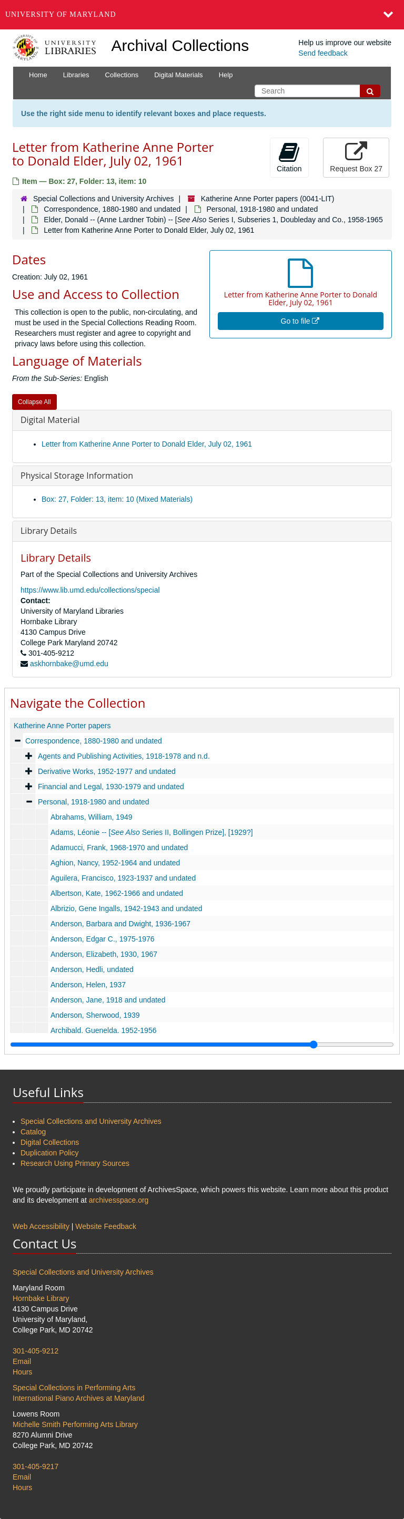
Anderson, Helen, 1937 (88, 984)
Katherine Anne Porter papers (62, 725)
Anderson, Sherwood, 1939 (95, 1015)
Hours (22, 1372)
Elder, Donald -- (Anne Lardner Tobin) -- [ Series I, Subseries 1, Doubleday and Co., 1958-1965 (213, 219)
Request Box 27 (356, 157)
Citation (289, 157)
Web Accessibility (41, 1226)
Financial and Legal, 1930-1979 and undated (111, 786)
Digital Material (50, 420)
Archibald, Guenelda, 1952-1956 (103, 1030)
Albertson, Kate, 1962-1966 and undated (116, 893)
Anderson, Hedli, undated (92, 969)
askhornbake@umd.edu (69, 663)
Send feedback (322, 53)
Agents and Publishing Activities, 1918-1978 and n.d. (124, 756)
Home (38, 75)
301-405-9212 (35, 1351)
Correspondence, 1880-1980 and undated (112, 209)
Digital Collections (50, 1142)
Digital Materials (178, 75)
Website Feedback (105, 1226)
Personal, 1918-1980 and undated (262, 209)
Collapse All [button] (34, 402)
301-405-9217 (35, 1466)
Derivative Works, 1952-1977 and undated (107, 771)
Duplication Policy (50, 1153)
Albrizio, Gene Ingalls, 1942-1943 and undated (126, 908)
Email (22, 1361)
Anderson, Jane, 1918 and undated (108, 1000)
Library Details (49, 530)
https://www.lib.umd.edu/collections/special (90, 590)
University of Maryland (60, 14)
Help (226, 75)
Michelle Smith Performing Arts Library (75, 1424)
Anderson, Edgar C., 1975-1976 (102, 939)
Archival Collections (180, 45)
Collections (122, 75)
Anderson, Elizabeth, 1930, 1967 (103, 954)
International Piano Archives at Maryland (79, 1398)
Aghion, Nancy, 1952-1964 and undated (115, 863)
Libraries (76, 75)
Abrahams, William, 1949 (91, 817)
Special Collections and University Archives (103, 198)
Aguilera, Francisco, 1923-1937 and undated (123, 878)
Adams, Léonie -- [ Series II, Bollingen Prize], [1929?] (151, 832)
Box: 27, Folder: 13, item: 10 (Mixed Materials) (117, 499)
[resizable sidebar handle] (202, 1044)
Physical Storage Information (77, 475)
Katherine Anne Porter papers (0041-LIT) (268, 198)
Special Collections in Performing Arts (74, 1387)
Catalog (33, 1132)
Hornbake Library (41, 1298)
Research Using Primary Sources (75, 1163)
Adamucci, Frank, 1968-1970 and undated (119, 847)
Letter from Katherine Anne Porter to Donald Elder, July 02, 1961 (147, 444)
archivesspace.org (119, 1200)
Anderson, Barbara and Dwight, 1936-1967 (120, 923)
